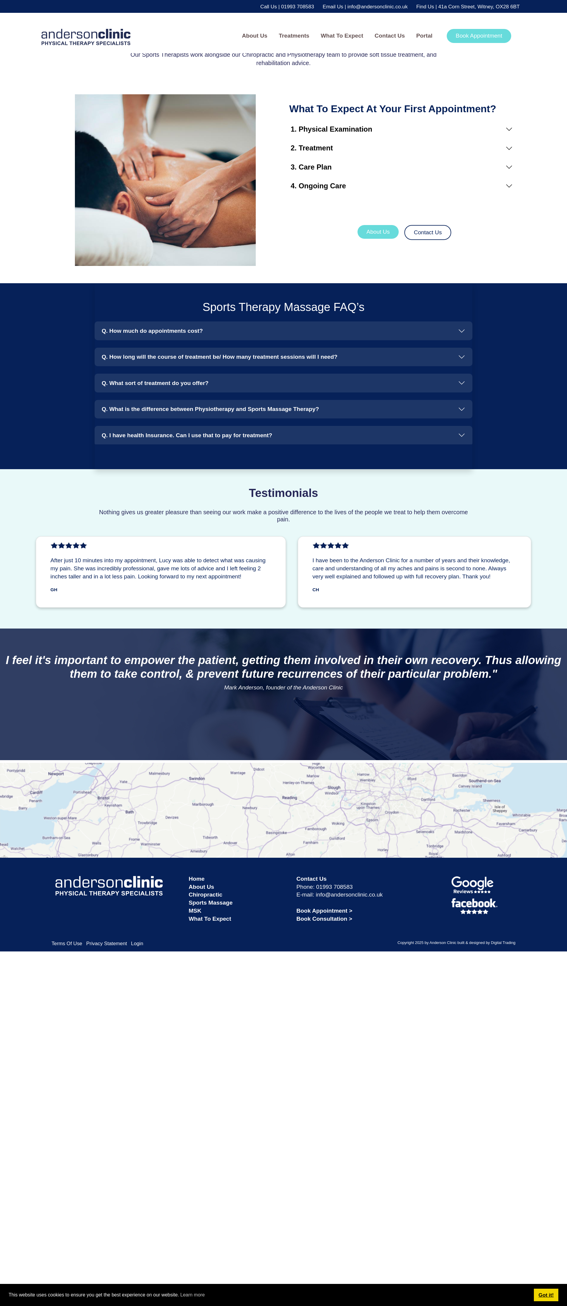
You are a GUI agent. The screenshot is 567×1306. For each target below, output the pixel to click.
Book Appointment (479, 36)
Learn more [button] (192, 1294)
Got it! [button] (546, 1295)
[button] (294, 36)
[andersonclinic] (66, 35)
